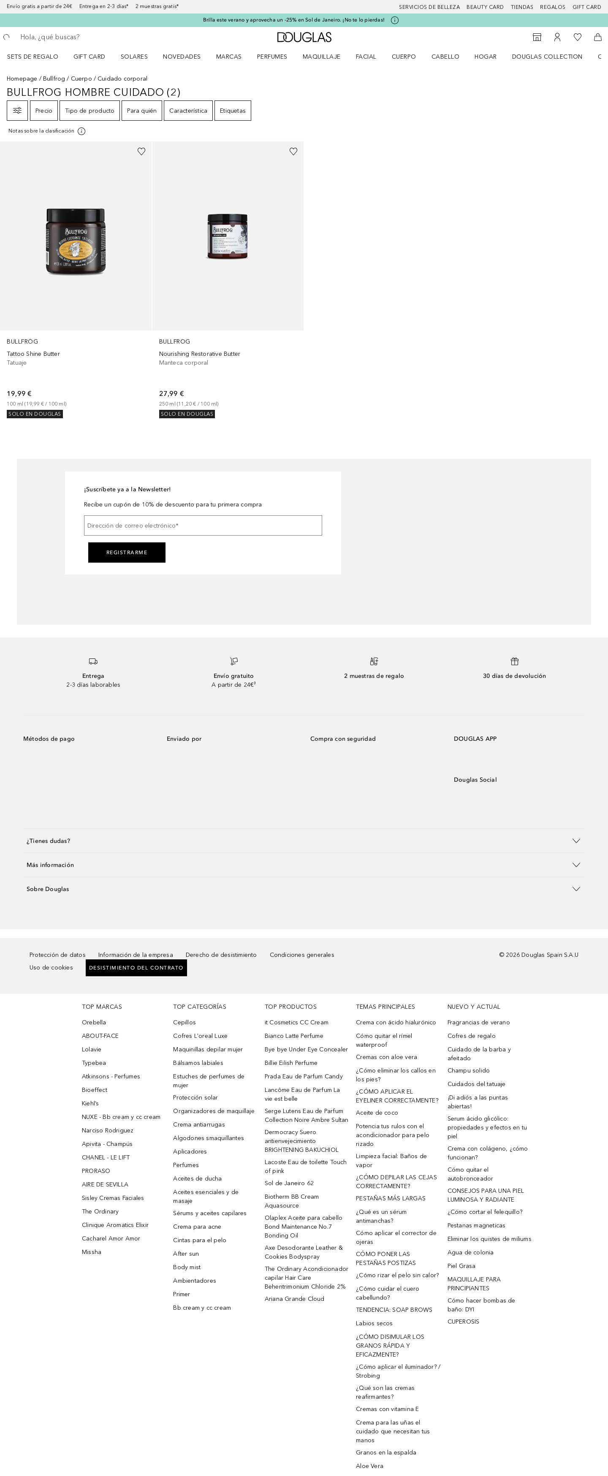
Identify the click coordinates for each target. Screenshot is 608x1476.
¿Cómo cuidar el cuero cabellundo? (387, 1293)
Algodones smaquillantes (208, 1138)
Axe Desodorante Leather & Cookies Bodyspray (304, 1252)
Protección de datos (58, 955)
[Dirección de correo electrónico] (203, 525)
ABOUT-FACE (100, 1036)
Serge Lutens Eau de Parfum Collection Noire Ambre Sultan (307, 1116)
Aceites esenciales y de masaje (206, 1197)
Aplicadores (190, 1151)
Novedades (182, 56)
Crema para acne (197, 1226)
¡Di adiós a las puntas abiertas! (478, 1102)
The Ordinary (100, 1211)
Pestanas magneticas (477, 1225)
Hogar (486, 56)
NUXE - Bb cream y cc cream (121, 1117)
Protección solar (195, 1097)
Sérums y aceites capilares (210, 1213)
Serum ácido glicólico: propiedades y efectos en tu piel (487, 1127)
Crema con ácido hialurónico (396, 1022)
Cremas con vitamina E (387, 1409)
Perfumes (272, 56)
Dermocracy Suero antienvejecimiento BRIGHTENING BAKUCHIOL (302, 1141)
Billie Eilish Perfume (291, 1063)
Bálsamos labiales (198, 1063)
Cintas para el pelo (199, 1240)
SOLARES (134, 56)
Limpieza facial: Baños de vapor (391, 1161)
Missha (91, 1252)
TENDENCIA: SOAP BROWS (394, 1310)
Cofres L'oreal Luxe (200, 1036)
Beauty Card (485, 7)
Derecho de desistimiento (221, 955)
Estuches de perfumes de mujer (208, 1081)
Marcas (229, 56)
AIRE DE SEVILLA (105, 1184)
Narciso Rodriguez (107, 1130)
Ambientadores (194, 1280)
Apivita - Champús (107, 1144)
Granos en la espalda (386, 1452)
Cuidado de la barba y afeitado (479, 1054)
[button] (304, 841)
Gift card (587, 7)
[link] (76, 279)
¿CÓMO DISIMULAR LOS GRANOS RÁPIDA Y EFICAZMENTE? (390, 1345)
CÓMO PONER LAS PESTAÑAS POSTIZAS (386, 1259)
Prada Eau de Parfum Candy (304, 1076)
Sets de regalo (32, 56)
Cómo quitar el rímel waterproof (384, 1040)
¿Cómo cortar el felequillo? (485, 1212)
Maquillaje (322, 56)
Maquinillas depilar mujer (208, 1049)
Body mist (187, 1267)
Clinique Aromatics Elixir (115, 1225)
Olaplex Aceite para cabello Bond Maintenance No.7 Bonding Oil (303, 1226)
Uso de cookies (51, 967)
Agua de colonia (471, 1252)
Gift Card (89, 56)
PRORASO (96, 1171)
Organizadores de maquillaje (213, 1111)
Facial (366, 56)
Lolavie (91, 1049)
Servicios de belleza (429, 7)
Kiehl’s (90, 1103)
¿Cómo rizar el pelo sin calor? (397, 1275)
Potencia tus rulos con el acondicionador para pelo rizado (392, 1135)
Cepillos (184, 1022)
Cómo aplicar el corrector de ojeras (396, 1238)
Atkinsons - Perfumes (111, 1076)
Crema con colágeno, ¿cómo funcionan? (488, 1153)
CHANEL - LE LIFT (106, 1157)
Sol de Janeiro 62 (289, 1183)
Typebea (94, 1063)
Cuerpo (404, 56)
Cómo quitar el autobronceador (471, 1174)
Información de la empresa (135, 955)
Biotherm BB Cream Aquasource (292, 1201)
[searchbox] (82, 37)
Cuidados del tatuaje (477, 1084)
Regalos (553, 7)
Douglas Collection (547, 56)
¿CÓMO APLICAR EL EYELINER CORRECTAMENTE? (397, 1096)
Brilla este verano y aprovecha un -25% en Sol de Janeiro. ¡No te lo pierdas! (294, 20)
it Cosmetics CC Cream (296, 1022)
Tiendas (522, 7)
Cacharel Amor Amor (111, 1238)
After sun (186, 1253)
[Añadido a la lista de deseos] (141, 151)
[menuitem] (38, 56)
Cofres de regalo (472, 1036)
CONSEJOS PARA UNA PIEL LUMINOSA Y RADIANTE (486, 1195)
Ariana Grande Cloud (295, 1299)
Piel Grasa (462, 1266)
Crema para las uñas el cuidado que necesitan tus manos (393, 1431)
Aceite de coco (377, 1112)
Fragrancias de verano (479, 1022)
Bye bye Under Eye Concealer (306, 1049)
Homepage (22, 78)
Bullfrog (54, 78)
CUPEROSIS (464, 1321)
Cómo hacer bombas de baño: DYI (482, 1305)
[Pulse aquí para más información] (395, 20)
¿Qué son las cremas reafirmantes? (385, 1392)
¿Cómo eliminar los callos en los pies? (396, 1075)
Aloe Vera (369, 1466)
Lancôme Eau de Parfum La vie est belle (302, 1094)
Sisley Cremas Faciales (113, 1198)
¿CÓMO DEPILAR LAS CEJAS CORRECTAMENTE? (396, 1182)
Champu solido (469, 1070)
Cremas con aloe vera (386, 1057)
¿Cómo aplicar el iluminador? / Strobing (398, 1371)
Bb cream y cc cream (202, 1307)
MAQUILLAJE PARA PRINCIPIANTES (474, 1284)
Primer (181, 1294)
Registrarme (127, 552)
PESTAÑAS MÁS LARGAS (391, 1198)
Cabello (446, 56)
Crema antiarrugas (199, 1124)
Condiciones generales (302, 955)
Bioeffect (94, 1090)
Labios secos (374, 1323)
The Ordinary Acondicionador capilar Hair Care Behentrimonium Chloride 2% (306, 1277)
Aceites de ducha (197, 1178)
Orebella (94, 1022)
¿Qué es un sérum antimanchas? (381, 1216)
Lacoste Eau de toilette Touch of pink (306, 1167)
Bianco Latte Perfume (294, 1036)
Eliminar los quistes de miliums (490, 1239)
